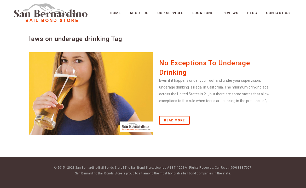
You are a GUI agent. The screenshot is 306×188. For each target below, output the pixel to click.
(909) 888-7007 (240, 167)
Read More (174, 120)
